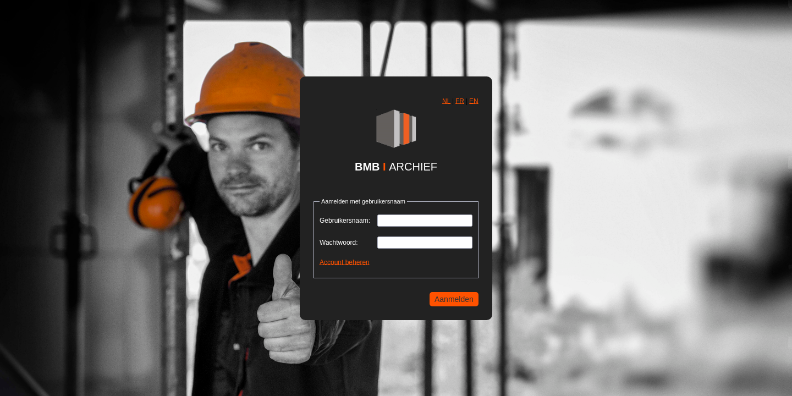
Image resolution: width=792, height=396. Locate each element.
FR (459, 101)
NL (446, 101)
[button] (446, 101)
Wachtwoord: (339, 242)
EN (474, 101)
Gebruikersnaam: (345, 220)
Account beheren (345, 262)
